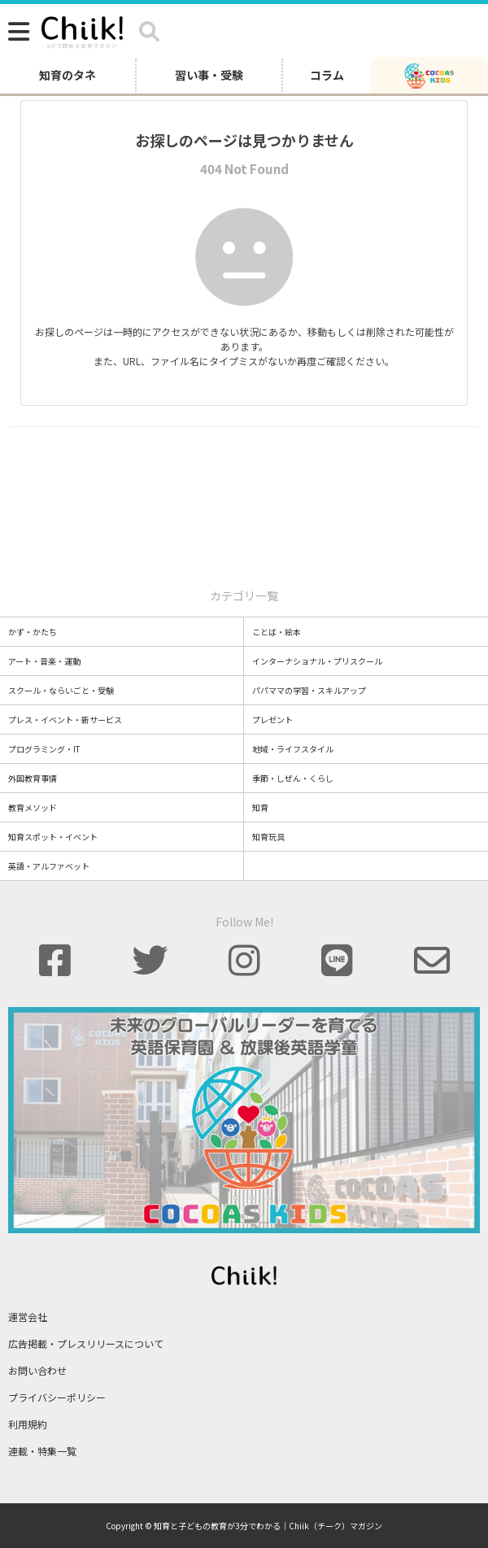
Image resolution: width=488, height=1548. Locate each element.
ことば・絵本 (276, 632)
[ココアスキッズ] (429, 75)
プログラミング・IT (44, 749)
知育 (260, 807)
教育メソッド (32, 807)
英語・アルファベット (48, 866)
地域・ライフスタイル (292, 749)
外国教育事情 (32, 778)
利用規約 (27, 1424)
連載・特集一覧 (42, 1451)
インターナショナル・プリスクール (317, 661)
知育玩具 (268, 837)
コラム (327, 75)
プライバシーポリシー (57, 1397)
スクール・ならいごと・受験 (61, 690)
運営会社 (27, 1316)
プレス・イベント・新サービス (65, 719)
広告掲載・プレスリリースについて (85, 1343)
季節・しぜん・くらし (292, 778)
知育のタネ (67, 75)
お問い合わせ (37, 1370)
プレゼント (272, 719)
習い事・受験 (209, 75)
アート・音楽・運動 (44, 661)
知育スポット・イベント (53, 837)
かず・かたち (32, 632)
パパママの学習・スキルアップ (309, 690)
